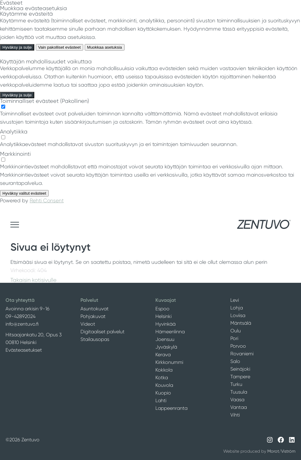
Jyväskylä (166, 347)
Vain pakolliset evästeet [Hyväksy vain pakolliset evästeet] (59, 47)
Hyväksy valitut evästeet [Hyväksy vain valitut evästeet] (24, 193)
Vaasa (237, 399)
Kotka (161, 377)
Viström (288, 451)
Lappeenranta (171, 408)
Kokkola (164, 370)
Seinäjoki (240, 369)
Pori (234, 338)
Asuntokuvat (94, 309)
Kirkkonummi (169, 362)
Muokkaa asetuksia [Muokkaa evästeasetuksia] (104, 47)
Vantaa (238, 407)
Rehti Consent (47, 200)
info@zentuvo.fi (22, 324)
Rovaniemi (242, 354)
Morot (273, 451)
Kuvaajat (165, 300)
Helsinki (163, 316)
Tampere (240, 377)
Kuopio (163, 393)
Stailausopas (94, 339)
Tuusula (238, 392)
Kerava (163, 354)
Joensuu (164, 339)
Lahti (160, 400)
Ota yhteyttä (20, 300)
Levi (234, 300)
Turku (236, 384)
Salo (235, 361)
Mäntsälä (240, 323)
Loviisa (237, 315)
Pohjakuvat (93, 316)
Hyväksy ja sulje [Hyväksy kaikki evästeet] (17, 47)
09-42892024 (20, 316)
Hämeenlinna (170, 332)
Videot (87, 324)
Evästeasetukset (24, 350)
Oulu (235, 331)
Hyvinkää (165, 324)
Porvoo (238, 346)
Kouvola (164, 385)
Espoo (162, 309)
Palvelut (89, 300)
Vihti (235, 415)
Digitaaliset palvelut (102, 332)
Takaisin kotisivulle (33, 280)
